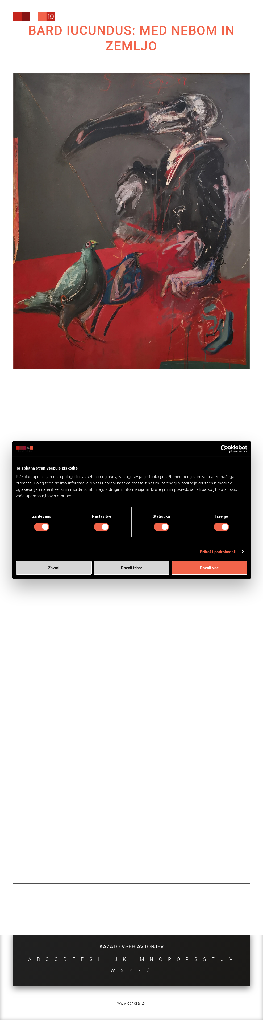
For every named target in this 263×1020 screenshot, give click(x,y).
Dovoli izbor (131, 567)
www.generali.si (131, 1003)
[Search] (208, 16)
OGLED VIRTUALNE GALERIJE (88, 665)
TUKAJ (135, 638)
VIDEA (133, 652)
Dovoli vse (209, 567)
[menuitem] (208, 16)
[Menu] (234, 17)
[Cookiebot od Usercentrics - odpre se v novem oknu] (224, 449)
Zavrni (53, 567)
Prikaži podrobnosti (218, 551)
